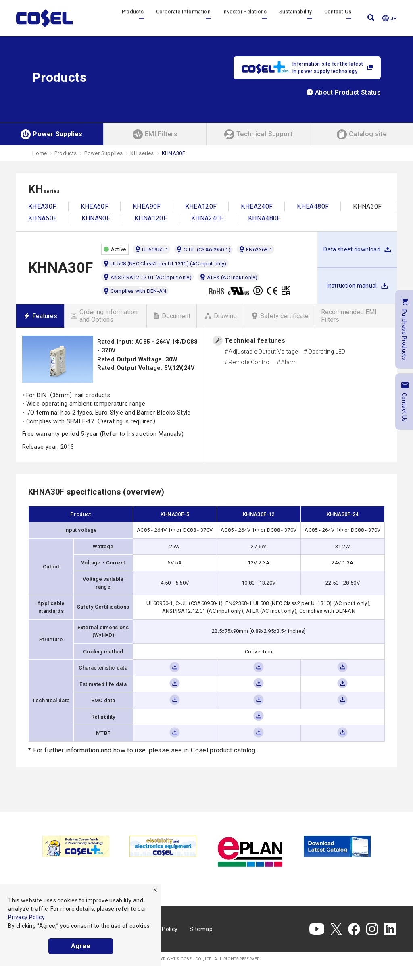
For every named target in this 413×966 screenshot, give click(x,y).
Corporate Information (183, 18)
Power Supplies (103, 153)
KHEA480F (313, 206)
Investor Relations (245, 18)
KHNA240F (207, 218)
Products (133, 18)
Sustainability (295, 18)
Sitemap (201, 929)
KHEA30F (42, 206)
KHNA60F (42, 218)
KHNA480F (264, 218)
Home (39, 153)
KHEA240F (257, 206)
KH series (142, 153)
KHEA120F (201, 206)
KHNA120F (150, 218)
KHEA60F (95, 206)
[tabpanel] (75, 846)
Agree (80, 946)
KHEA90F (147, 206)
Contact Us (338, 18)
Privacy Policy (26, 917)
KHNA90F (96, 218)
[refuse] (155, 890)
